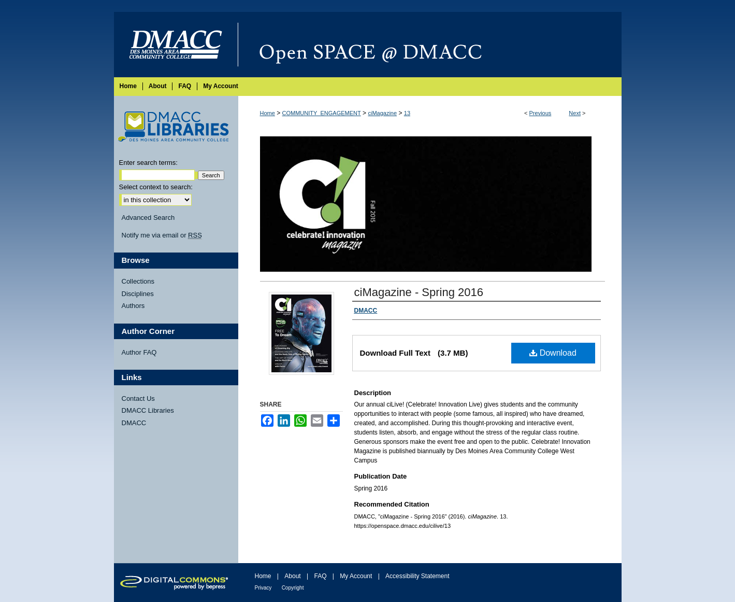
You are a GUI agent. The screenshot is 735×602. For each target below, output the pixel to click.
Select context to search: (156, 187)
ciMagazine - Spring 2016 (418, 292)
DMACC (134, 423)
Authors (133, 306)
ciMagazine (382, 113)
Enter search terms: (148, 162)
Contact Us (138, 398)
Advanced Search (148, 217)
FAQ (320, 576)
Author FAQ (139, 352)
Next (575, 113)
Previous (540, 113)
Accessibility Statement (417, 576)
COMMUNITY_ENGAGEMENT (321, 113)
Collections (138, 281)
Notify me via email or (162, 235)
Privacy (263, 588)
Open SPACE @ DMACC (430, 44)
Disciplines (138, 294)
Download (553, 352)
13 (407, 113)
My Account (356, 576)
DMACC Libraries (148, 410)
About (292, 576)
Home (267, 113)
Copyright (293, 588)
